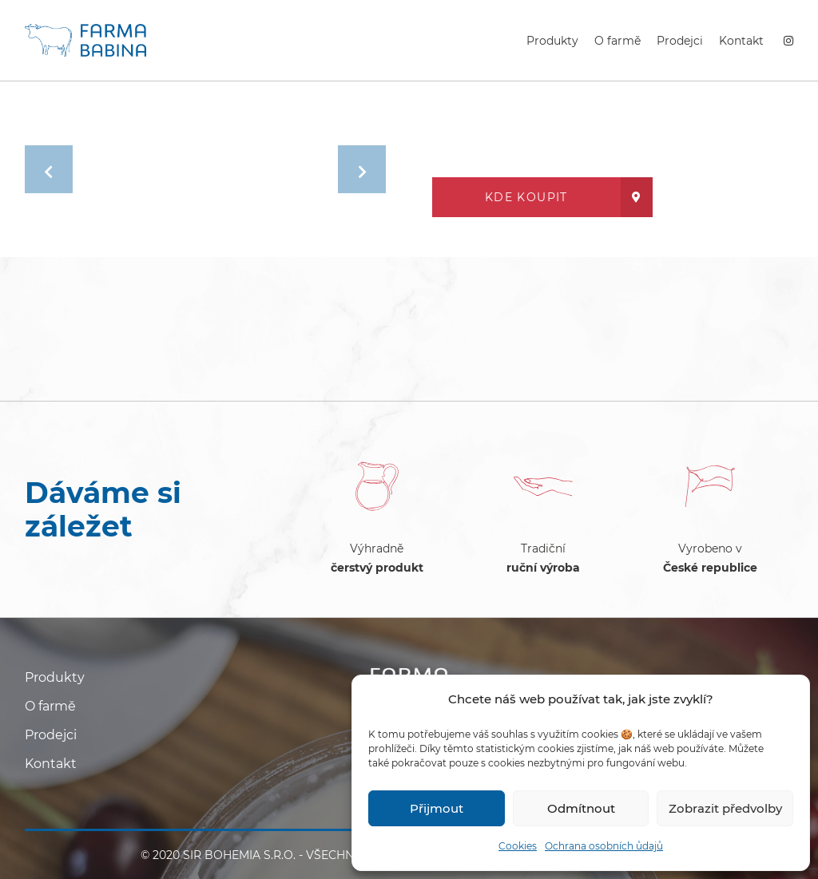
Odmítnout (581, 808)
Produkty (552, 41)
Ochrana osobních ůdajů (604, 846)
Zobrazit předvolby (725, 808)
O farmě (617, 41)
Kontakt (741, 41)
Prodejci (680, 41)
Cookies (517, 846)
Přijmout (436, 808)
